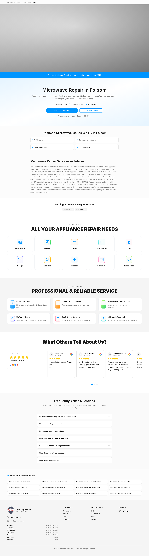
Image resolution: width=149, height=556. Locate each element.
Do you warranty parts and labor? (74, 431)
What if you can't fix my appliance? (74, 453)
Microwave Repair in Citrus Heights (53, 487)
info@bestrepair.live (15, 521)
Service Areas (95, 514)
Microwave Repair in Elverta (51, 493)
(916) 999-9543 (14, 517)
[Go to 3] (96, 384)
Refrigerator (67, 511)
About (93, 516)
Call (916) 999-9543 (91, 110)
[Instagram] (124, 511)
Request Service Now (62, 111)
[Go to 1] (92, 384)
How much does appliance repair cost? (74, 438)
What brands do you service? (74, 424)
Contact (93, 519)
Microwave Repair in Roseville (120, 482)
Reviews (93, 511)
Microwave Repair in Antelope (120, 487)
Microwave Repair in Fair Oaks (18, 487)
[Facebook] (120, 511)
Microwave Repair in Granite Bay (120, 493)
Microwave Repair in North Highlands (88, 487)
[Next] (139, 366)
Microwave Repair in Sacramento (19, 482)
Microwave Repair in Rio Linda (18, 493)
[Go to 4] (97, 384)
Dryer (65, 516)
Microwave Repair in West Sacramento (55, 482)
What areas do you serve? (74, 460)
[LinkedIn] (127, 511)
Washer (65, 514)
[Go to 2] (94, 384)
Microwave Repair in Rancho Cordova (88, 482)
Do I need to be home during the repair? (74, 446)
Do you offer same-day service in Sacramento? (74, 417)
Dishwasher (66, 519)
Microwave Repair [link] (30, 2)
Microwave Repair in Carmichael (86, 493)
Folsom (18, 2)
